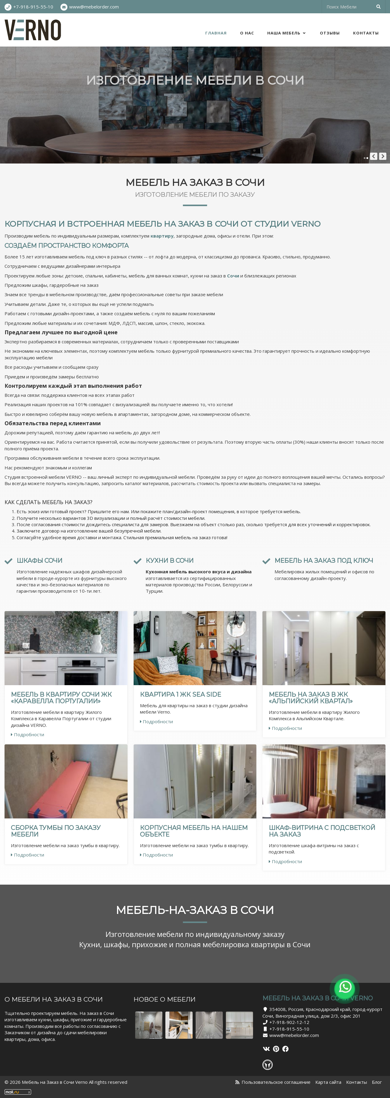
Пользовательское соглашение (276, 1082)
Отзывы (330, 33)
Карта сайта (328, 1082)
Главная (216, 33)
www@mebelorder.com (94, 7)
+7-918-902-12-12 (289, 1022)
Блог (377, 1082)
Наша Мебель (287, 33)
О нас (247, 33)
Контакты (366, 33)
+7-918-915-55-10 (33, 7)
